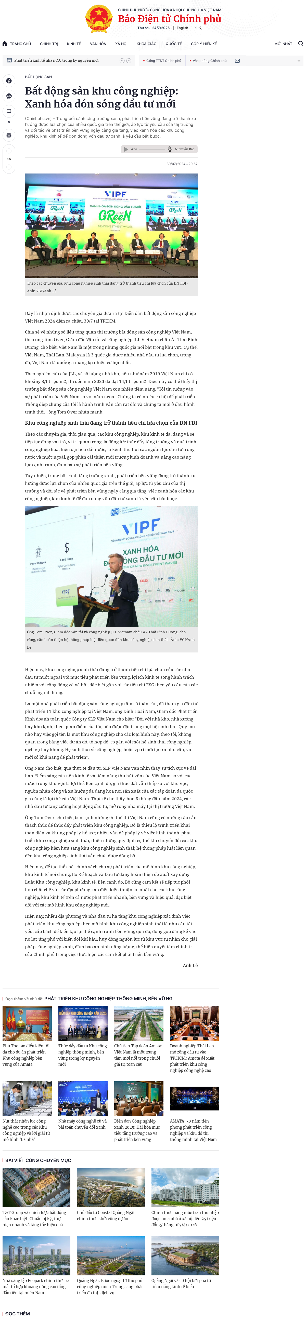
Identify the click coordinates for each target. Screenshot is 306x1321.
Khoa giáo (147, 44)
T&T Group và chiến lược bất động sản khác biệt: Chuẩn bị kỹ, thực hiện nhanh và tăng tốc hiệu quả (34, 1218)
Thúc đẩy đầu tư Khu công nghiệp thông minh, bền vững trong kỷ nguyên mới (82, 1055)
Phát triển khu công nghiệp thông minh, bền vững (89, 998)
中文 (198, 28)
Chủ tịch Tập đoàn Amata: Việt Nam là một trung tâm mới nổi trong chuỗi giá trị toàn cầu (138, 1055)
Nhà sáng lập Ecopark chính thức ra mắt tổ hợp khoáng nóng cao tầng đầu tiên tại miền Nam (36, 1286)
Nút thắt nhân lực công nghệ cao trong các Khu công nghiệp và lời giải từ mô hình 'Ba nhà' (26, 1130)
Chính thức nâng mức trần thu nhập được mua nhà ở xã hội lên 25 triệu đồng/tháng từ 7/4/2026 (185, 1218)
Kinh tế (74, 44)
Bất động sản (38, 77)
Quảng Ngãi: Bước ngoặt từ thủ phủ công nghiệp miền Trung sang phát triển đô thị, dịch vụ (110, 1286)
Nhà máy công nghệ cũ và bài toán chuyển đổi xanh (82, 1124)
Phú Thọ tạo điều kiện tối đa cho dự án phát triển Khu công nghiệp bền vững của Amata (26, 1055)
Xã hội (121, 44)
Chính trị (49, 44)
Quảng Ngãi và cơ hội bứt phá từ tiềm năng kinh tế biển (181, 1283)
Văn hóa (98, 44)
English (182, 28)
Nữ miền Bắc (184, 149)
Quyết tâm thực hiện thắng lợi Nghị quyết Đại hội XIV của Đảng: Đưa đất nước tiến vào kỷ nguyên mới (64, 58)
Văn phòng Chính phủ (208, 61)
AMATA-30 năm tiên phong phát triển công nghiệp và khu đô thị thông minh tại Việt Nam (193, 1130)
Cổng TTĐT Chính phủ (162, 61)
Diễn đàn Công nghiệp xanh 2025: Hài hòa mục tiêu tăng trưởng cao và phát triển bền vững (137, 1130)
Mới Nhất (283, 44)
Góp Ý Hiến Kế (204, 44)
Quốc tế (174, 44)
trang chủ (17, 43)
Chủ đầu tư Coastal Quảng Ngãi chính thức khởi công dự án (105, 1215)
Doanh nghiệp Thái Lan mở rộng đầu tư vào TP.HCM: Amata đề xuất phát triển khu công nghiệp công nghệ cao (192, 1058)
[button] (122, 60)
